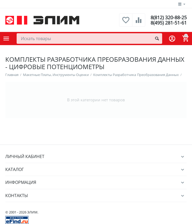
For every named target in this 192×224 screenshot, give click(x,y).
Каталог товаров (6, 38)
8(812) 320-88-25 (169, 17)
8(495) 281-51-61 (169, 22)
